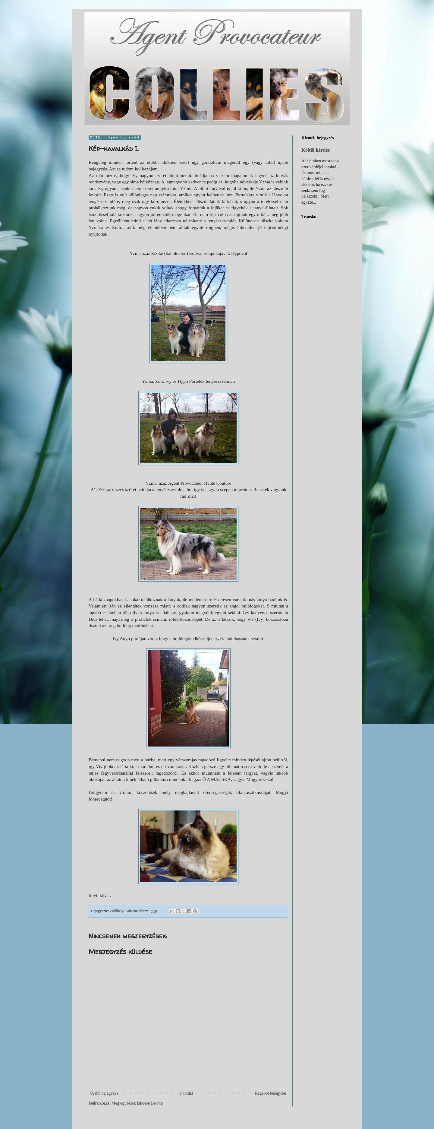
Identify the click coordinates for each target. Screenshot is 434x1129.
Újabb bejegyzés (104, 1093)
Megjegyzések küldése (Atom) (137, 1103)
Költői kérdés (315, 150)
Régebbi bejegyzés (271, 1093)
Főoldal (186, 1093)
